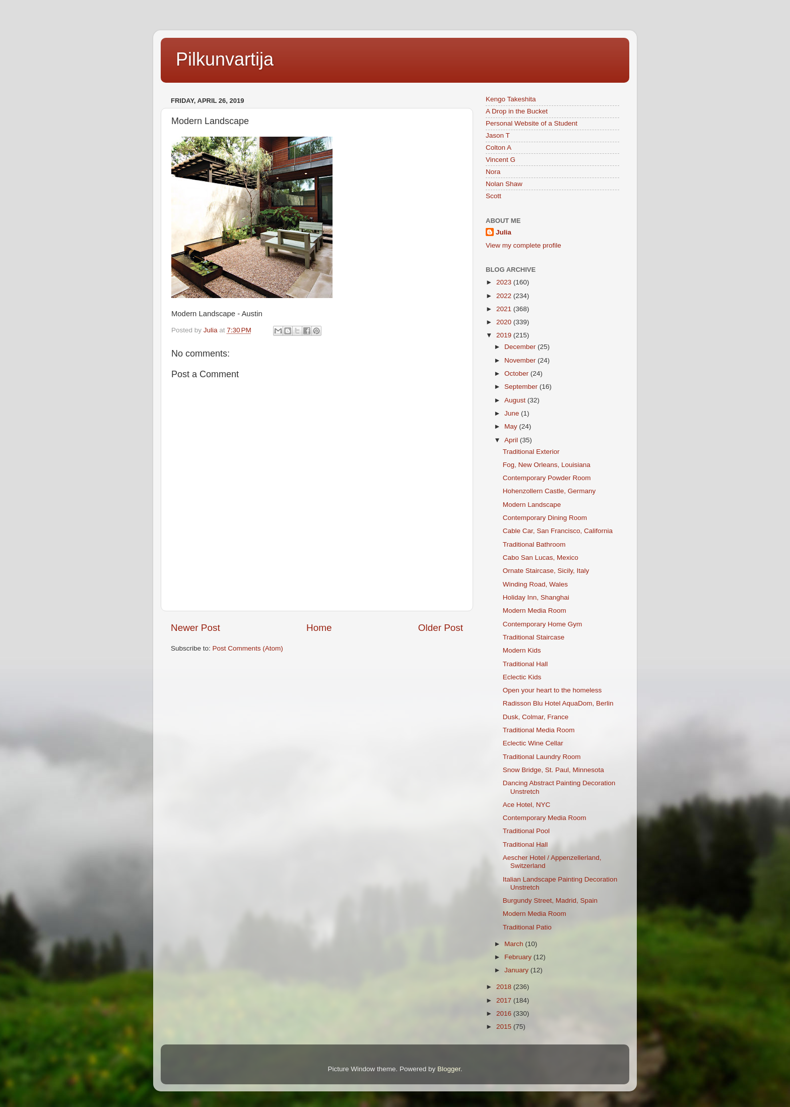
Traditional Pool (526, 831)
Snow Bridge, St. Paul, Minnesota (553, 770)
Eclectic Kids (522, 677)
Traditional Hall (525, 664)
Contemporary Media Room (544, 818)
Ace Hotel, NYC (527, 804)
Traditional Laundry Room (542, 757)
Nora (493, 172)
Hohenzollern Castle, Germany (549, 491)
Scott (493, 196)
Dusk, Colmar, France (536, 717)
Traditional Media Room (539, 730)
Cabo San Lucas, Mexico (540, 557)
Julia (503, 232)
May (511, 426)
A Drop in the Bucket (517, 111)
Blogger (448, 1069)
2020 (504, 322)
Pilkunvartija (225, 59)
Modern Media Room (534, 610)
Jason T (498, 135)
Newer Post (195, 627)
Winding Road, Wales (535, 584)
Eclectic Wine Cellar (533, 743)
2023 (504, 282)
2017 (504, 1000)
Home (319, 627)
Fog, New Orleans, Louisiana (546, 465)
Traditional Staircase (534, 637)
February (519, 957)
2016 (504, 1013)
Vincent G (500, 159)
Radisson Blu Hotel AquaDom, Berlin (558, 703)
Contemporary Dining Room (545, 517)
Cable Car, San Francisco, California (558, 531)
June (512, 413)
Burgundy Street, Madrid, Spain (550, 900)
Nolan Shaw (504, 184)
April (512, 440)
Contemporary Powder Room (547, 478)
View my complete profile (523, 245)
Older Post (440, 627)
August (516, 400)
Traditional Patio (527, 927)
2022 (504, 296)
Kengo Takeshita (511, 99)
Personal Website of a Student (531, 123)
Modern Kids (522, 650)
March (514, 944)
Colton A (498, 147)
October (517, 373)
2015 (504, 1026)
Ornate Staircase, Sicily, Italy (546, 570)
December (521, 347)
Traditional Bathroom (534, 544)
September (522, 386)
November (521, 360)
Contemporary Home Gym (542, 624)
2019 (504, 335)
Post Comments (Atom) (248, 648)
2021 (504, 309)
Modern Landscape (532, 504)
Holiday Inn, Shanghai (536, 597)
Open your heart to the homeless (552, 690)
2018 (504, 987)
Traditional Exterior (531, 451)
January (517, 970)
